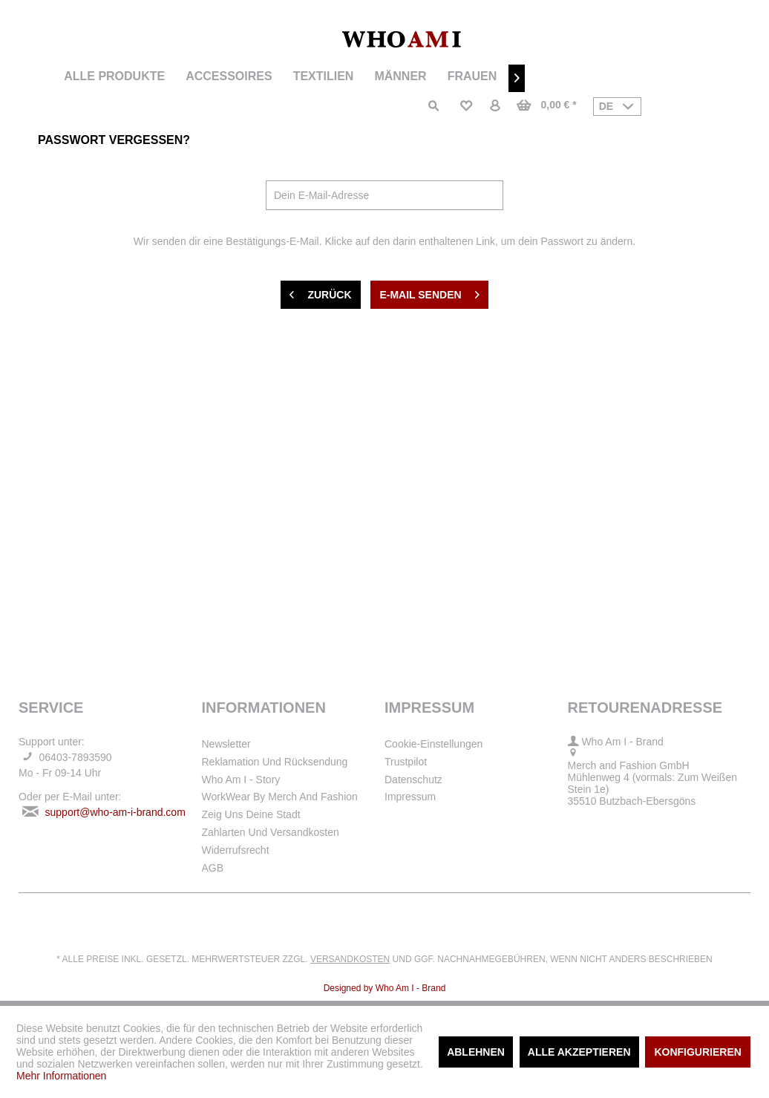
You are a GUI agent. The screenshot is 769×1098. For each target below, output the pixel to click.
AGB (213, 868)
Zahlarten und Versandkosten (270, 832)
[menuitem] (114, 76)
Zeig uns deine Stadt (251, 814)
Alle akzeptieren (579, 1052)
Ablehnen (476, 1052)
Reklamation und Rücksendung (275, 762)
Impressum (410, 797)
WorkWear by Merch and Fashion (280, 797)
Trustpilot (405, 762)
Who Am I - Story (241, 779)
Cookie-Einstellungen (433, 744)
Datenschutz (413, 779)
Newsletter (226, 744)
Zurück (320, 292)
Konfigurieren (697, 1052)
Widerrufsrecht (235, 850)
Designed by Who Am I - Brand (385, 988)
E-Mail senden (429, 292)
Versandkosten (350, 959)
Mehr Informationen (61, 1076)
